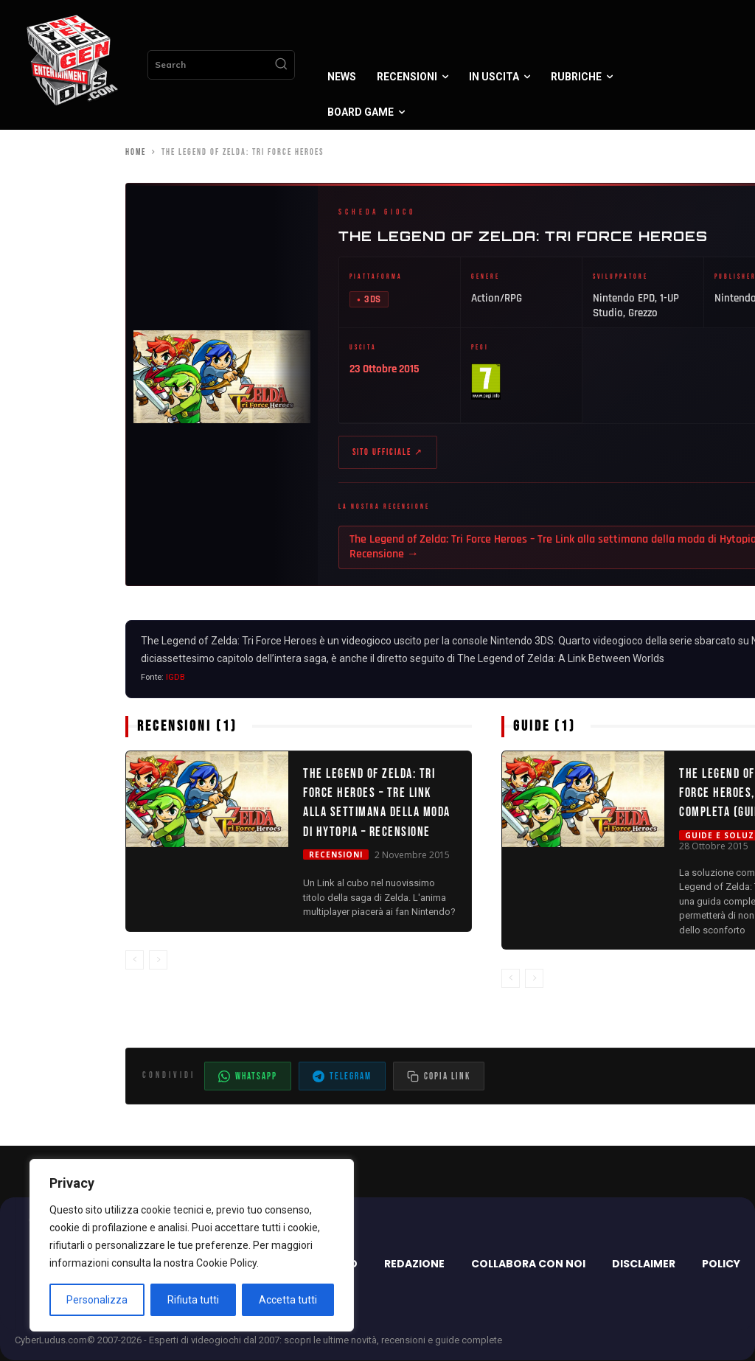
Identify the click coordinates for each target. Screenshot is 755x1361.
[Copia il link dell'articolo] (438, 1077)
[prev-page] (134, 960)
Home (135, 152)
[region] (191, 1245)
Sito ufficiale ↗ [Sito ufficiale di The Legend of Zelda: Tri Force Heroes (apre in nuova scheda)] (387, 453)
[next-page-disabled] (158, 960)
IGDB (175, 678)
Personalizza (97, 1300)
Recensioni (336, 856)
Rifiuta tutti (193, 1300)
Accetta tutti (288, 1300)
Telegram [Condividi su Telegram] (342, 1078)
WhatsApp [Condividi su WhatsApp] (247, 1078)
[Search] (281, 65)
